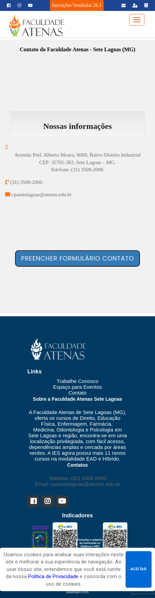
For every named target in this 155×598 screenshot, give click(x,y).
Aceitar (138, 569)
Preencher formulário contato (77, 258)
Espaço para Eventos (77, 387)
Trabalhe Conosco (77, 381)
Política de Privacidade (53, 576)
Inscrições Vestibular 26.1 (77, 5)
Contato (77, 393)
